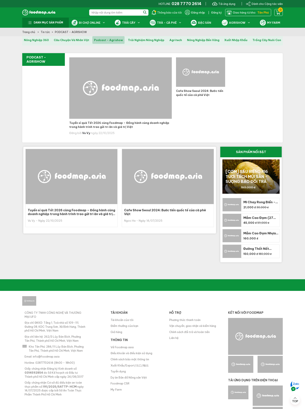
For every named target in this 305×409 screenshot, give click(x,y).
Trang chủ (29, 32)
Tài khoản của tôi (122, 320)
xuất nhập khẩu (235, 40)
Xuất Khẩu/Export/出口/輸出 (130, 365)
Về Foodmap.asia (122, 347)
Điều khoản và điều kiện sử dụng (131, 353)
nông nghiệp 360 (36, 40)
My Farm (116, 389)
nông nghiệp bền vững (203, 40)
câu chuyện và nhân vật (71, 40)
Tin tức (45, 32)
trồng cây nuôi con (266, 40)
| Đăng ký (215, 12)
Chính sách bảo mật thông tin (130, 359)
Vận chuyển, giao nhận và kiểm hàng (192, 325)
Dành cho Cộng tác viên (264, 3)
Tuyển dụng (118, 371)
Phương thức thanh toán (185, 320)
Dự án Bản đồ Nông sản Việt (129, 377)
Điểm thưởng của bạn (124, 325)
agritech (175, 40)
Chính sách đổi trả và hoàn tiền (189, 332)
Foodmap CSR (120, 383)
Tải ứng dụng (223, 3)
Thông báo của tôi (167, 12)
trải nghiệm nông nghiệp (146, 40)
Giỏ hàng (116, 332)
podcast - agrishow (108, 40)
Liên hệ (174, 338)
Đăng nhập (195, 12)
